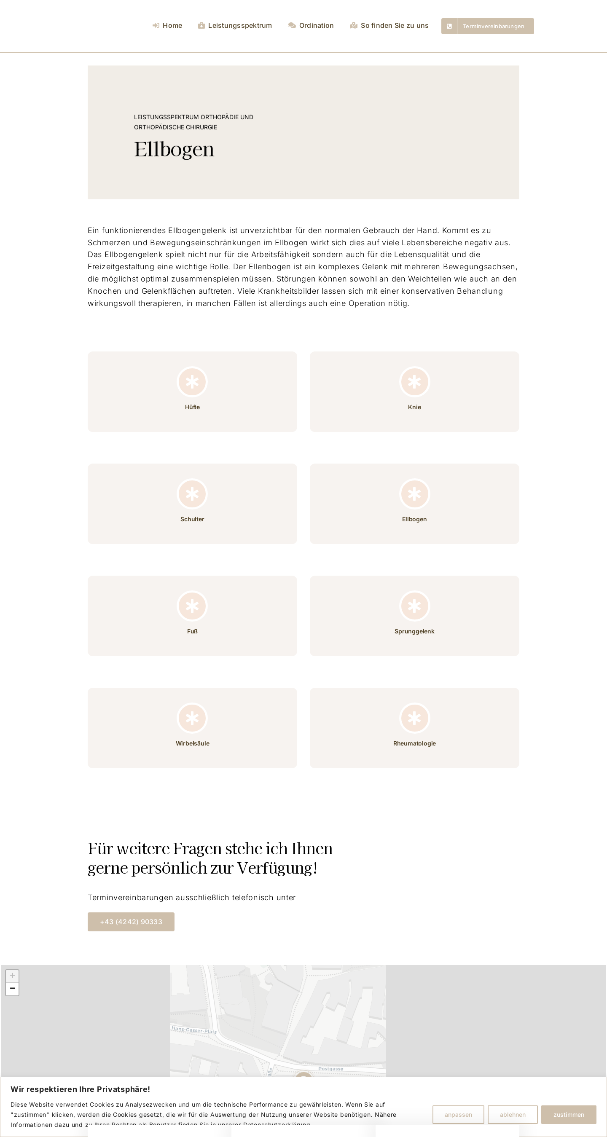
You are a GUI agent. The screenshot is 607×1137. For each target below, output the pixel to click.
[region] (303, 1107)
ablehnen (513, 1114)
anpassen (458, 1114)
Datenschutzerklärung (276, 1124)
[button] (12, 976)
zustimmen (568, 1114)
